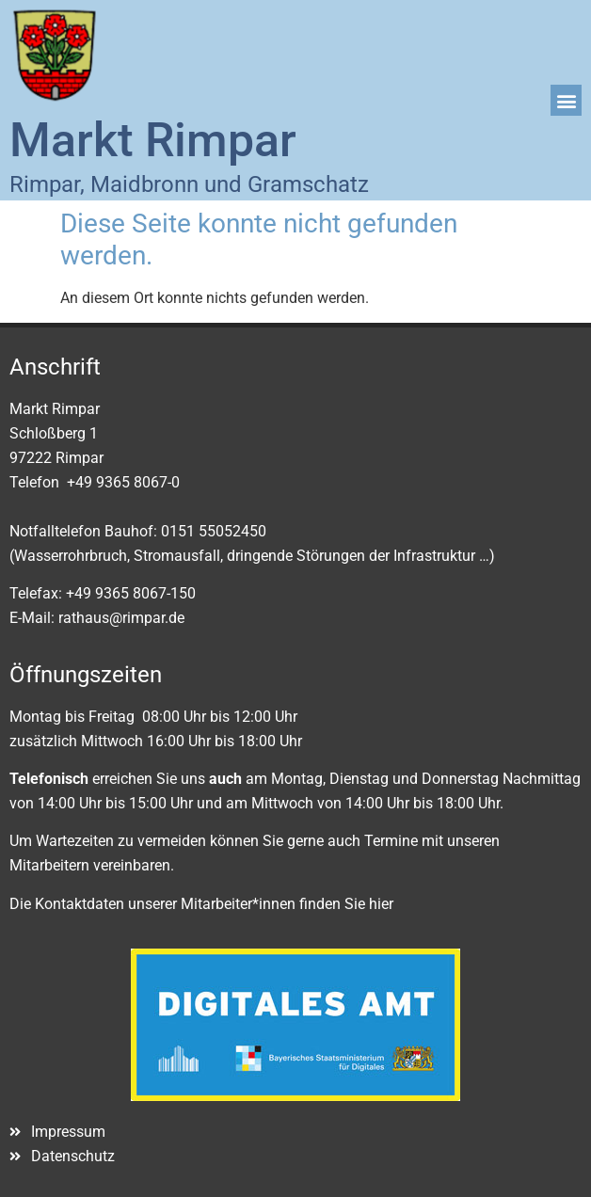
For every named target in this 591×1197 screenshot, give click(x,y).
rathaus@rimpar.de (121, 618)
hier (381, 904)
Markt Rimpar (152, 140)
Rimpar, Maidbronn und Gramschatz (189, 184)
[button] (566, 100)
